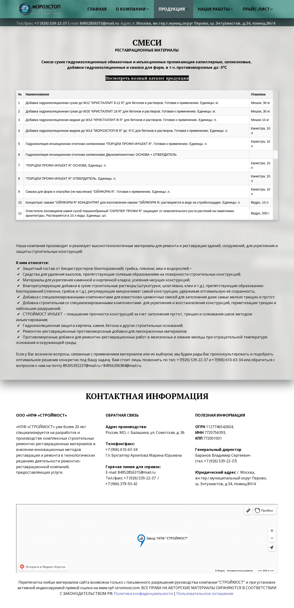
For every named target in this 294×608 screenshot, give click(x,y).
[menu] (174, 9)
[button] (132, 9)
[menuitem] (97, 9)
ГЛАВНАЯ (97, 9)
